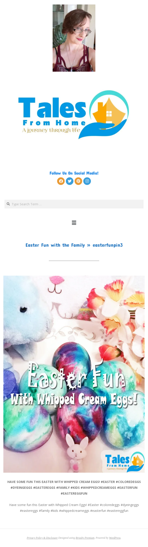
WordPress (114, 537)
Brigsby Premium (85, 537)
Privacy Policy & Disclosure (42, 537)
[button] (74, 222)
